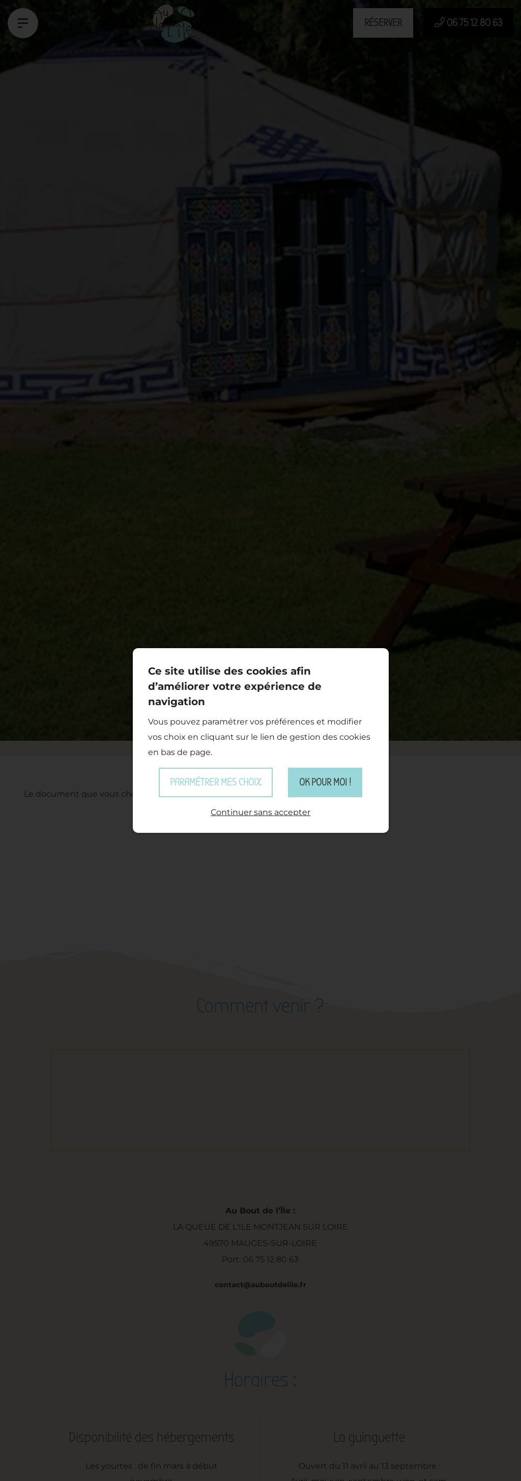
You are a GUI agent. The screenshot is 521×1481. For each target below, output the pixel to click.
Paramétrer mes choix (216, 782)
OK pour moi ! (325, 782)
